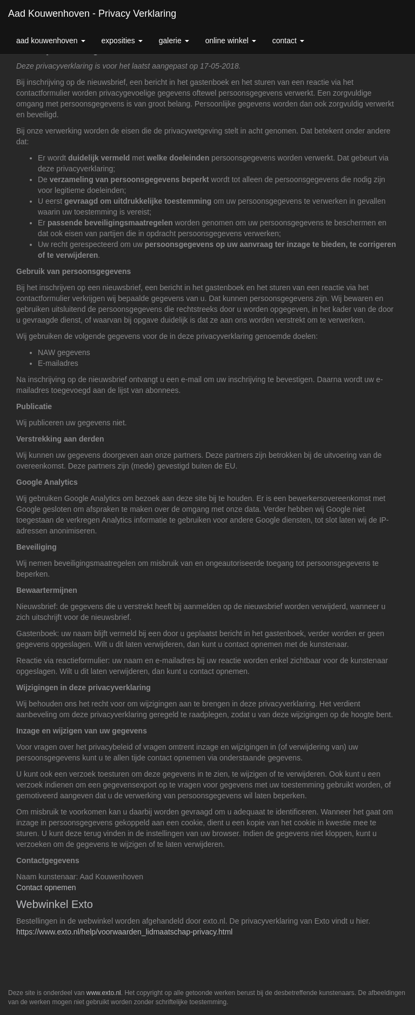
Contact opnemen (46, 887)
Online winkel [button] (230, 40)
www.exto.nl (103, 993)
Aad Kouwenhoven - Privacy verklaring (92, 13)
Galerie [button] (174, 40)
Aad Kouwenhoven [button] (50, 40)
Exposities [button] (122, 40)
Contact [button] (288, 40)
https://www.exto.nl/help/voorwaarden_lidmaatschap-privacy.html (124, 931)
